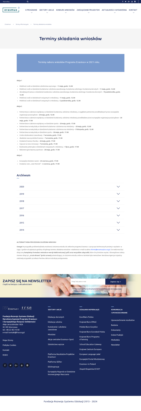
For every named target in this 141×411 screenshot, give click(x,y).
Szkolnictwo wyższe (56, 344)
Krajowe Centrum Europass (91, 349)
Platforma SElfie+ (55, 362)
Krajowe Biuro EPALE (88, 322)
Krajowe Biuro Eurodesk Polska (92, 332)
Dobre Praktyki (117, 335)
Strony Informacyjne (22, 24)
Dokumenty (115, 330)
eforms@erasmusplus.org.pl (100, 249)
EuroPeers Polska (86, 317)
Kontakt (133, 10)
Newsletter (115, 345)
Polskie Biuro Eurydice (88, 327)
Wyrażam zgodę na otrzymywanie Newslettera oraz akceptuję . (98, 290)
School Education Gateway (90, 344)
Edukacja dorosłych (56, 317)
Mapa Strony (8, 340)
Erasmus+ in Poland (88, 364)
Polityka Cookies (9, 345)
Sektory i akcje (46, 10)
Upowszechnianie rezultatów (122, 320)
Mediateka (115, 340)
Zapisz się (115, 282)
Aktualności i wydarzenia (114, 10)
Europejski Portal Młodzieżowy (92, 359)
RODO (5, 355)
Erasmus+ (8, 24)
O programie (31, 10)
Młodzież (51, 334)
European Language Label (90, 354)
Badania (114, 325)
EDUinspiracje (53, 367)
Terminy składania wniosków (42, 24)
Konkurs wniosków (65, 10)
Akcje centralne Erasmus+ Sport (61, 339)
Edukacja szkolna (55, 322)
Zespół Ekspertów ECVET (90, 369)
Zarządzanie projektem (88, 10)
